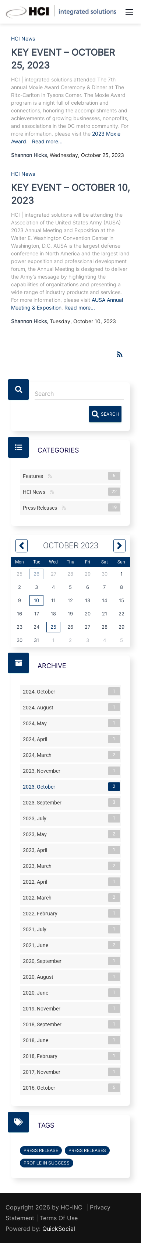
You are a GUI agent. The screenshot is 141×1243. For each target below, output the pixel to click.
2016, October (40, 1087)
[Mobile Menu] (129, 12)
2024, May (36, 723)
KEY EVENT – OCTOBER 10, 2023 (70, 194)
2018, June (37, 1040)
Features (34, 476)
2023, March (38, 866)
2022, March (38, 897)
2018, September (43, 1024)
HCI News (23, 38)
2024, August (39, 707)
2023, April (36, 850)
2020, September (43, 961)
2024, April (36, 739)
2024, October (40, 691)
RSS (50, 476)
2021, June (37, 945)
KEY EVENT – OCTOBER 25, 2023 (63, 59)
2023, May (36, 834)
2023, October (40, 786)
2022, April (36, 881)
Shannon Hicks (29, 155)
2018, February (41, 1056)
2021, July (36, 929)
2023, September (43, 802)
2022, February (41, 913)
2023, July (36, 818)
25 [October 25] (53, 627)
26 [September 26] (36, 574)
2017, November (43, 1072)
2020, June (37, 992)
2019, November (43, 1008)
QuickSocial (58, 1228)
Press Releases (41, 507)
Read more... (47, 141)
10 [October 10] (36, 600)
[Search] (79, 394)
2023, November (43, 771)
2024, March (38, 755)
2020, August (39, 977)
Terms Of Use (59, 1218)
